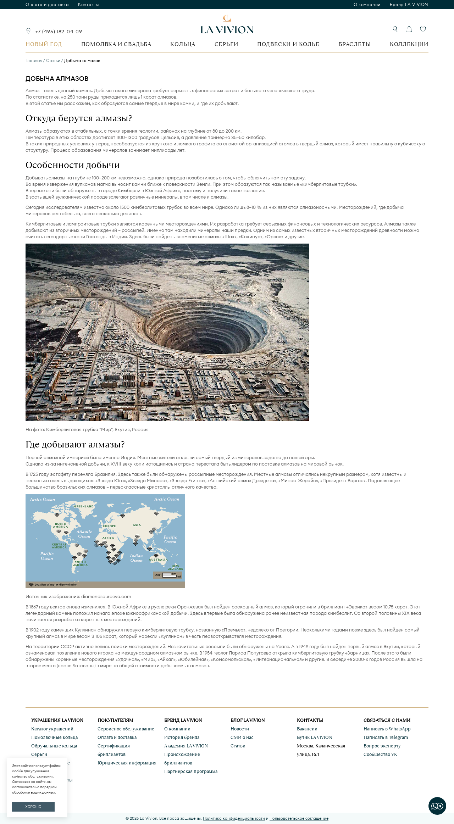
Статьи (238, 745)
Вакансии (307, 728)
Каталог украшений (52, 728)
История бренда (181, 737)
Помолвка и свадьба (116, 44)
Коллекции (409, 44)
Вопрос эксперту (382, 745)
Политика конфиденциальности (234, 818)
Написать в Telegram (386, 737)
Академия (186, 745)
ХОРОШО (33, 807)
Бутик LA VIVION (314, 737)
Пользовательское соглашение (299, 818)
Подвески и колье (288, 44)
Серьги (226, 44)
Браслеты (354, 44)
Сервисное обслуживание (126, 728)
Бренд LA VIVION (409, 4)
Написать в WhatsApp (387, 728)
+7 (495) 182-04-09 (58, 31)
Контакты (88, 4)
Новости (240, 728)
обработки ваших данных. (34, 792)
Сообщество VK (380, 754)
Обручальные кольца (54, 745)
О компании (367, 4)
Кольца (182, 44)
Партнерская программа (190, 771)
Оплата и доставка (47, 4)
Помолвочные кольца (54, 737)
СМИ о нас (242, 737)
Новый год (44, 44)
